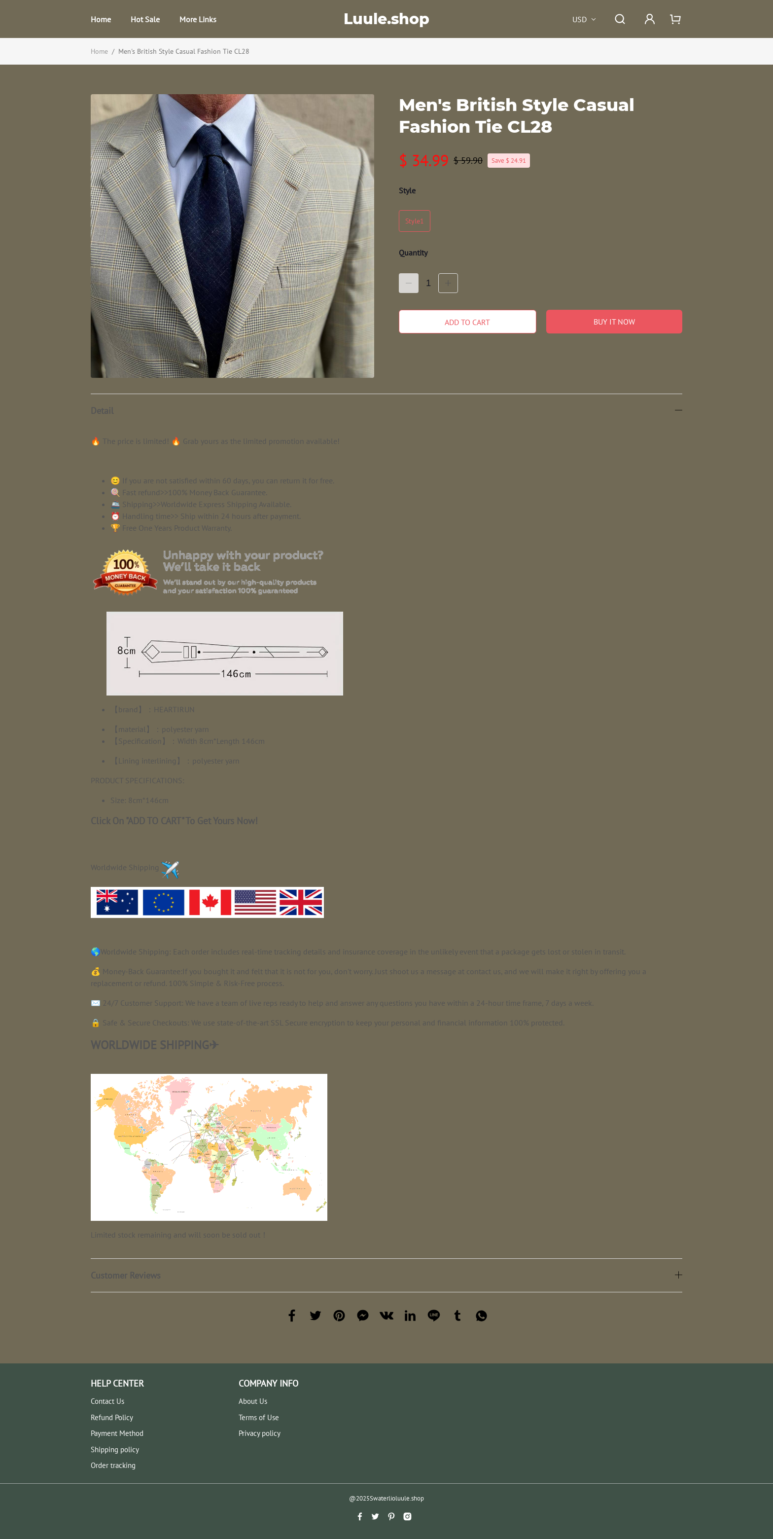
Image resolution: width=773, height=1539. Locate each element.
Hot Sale (145, 19)
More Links (197, 19)
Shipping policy (115, 1449)
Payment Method (117, 1433)
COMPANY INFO (268, 1383)
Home (101, 19)
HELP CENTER (117, 1383)
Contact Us (107, 1401)
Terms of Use (259, 1417)
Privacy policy (260, 1433)
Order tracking (113, 1465)
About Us (253, 1401)
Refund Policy (112, 1417)
